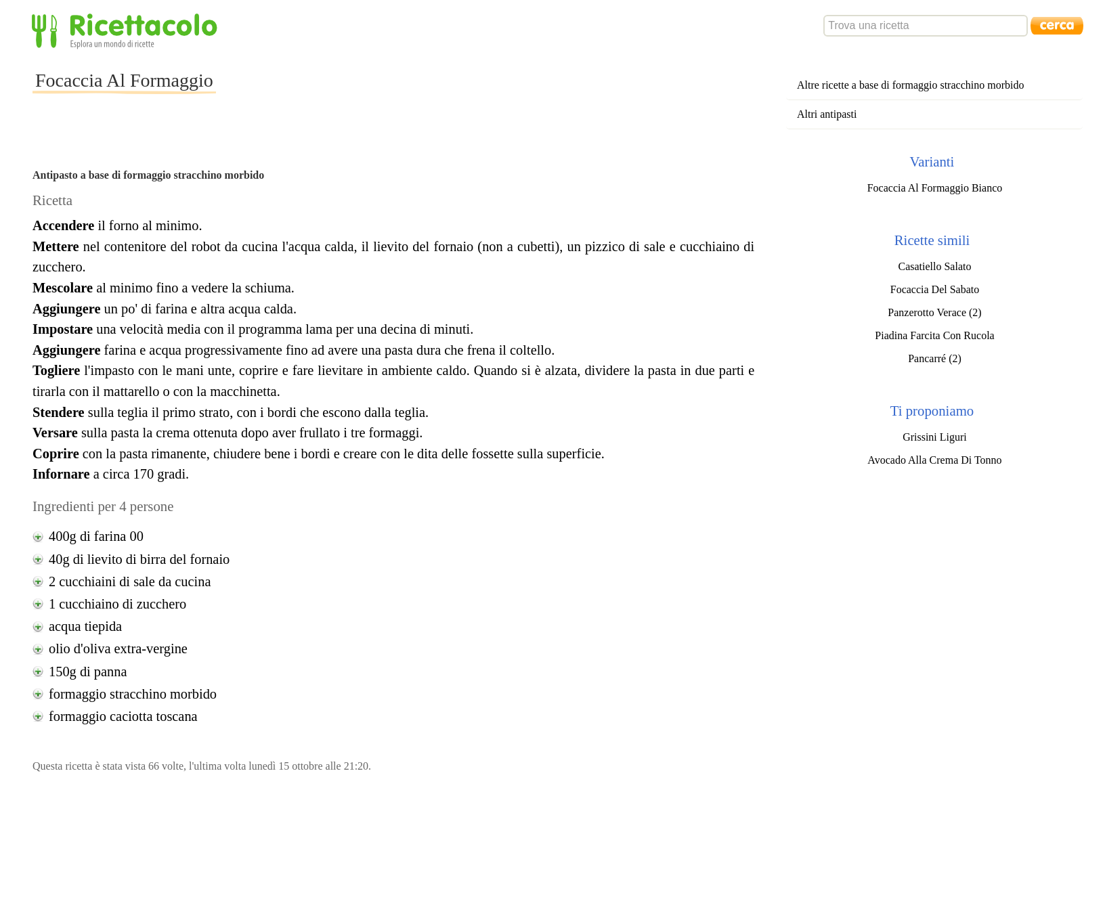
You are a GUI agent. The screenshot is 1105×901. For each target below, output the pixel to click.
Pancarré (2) (934, 358)
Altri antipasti (827, 114)
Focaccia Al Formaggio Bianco (935, 188)
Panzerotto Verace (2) (934, 312)
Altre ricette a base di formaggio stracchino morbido (910, 85)
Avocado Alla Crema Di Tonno (934, 460)
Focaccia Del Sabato (935, 289)
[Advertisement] (462, 90)
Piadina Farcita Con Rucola (934, 335)
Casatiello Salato (934, 266)
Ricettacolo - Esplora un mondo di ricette (127, 30)
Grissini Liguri (935, 437)
